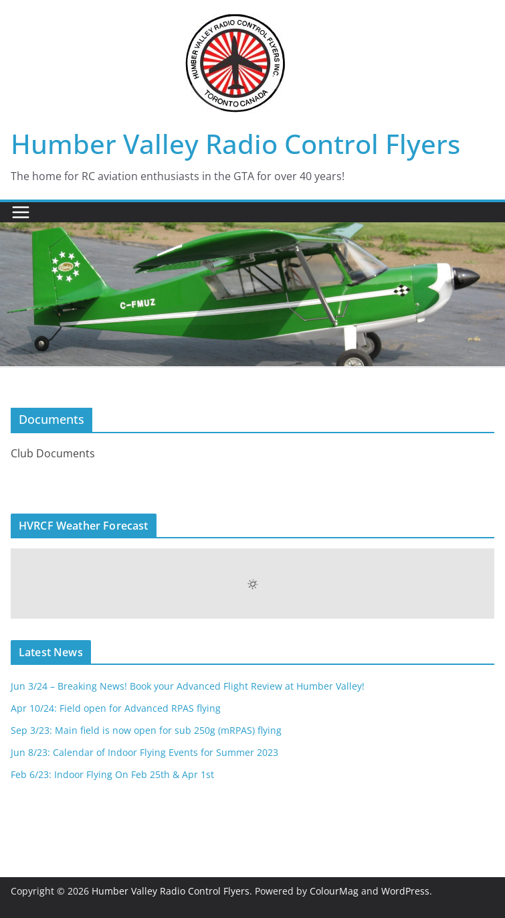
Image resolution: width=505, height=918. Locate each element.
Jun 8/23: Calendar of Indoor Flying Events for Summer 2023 (144, 752)
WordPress (405, 891)
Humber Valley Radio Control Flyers (235, 143)
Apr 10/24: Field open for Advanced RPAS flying (116, 708)
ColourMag (334, 891)
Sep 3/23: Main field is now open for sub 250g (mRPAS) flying (146, 730)
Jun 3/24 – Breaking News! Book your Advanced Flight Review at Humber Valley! (188, 686)
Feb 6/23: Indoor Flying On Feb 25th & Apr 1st (112, 774)
